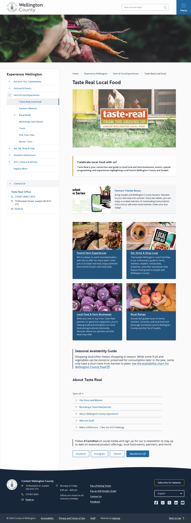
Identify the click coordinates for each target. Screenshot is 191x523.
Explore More (20, 168)
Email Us (19, 208)
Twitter (117, 453)
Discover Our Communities (27, 81)
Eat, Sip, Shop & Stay (24, 148)
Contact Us (96, 496)
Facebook (81, 453)
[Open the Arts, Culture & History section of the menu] (9, 162)
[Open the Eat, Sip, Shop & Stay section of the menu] (9, 148)
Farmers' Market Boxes (128, 190)
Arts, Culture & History (26, 161)
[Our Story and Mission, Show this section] (117, 400)
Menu (183, 10)
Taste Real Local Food (30, 101)
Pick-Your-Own (26, 135)
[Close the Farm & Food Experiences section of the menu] (9, 95)
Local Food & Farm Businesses (94, 314)
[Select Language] (169, 493)
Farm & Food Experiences (27, 95)
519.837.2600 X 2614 (25, 196)
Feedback (95, 501)
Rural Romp (25, 115)
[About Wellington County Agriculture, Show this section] (117, 413)
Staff (92, 518)
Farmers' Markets (28, 108)
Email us (30, 499)
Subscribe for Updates (169, 482)
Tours (22, 128)
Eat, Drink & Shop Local (144, 253)
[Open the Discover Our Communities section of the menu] (9, 81)
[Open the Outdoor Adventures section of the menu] (9, 155)
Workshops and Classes (31, 121)
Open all (77, 393)
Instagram (99, 453)
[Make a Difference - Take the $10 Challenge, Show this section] (117, 427)
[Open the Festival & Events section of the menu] (9, 88)
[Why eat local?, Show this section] (117, 420)
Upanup (116, 518)
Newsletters (136, 453)
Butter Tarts (25, 141)
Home (76, 73)
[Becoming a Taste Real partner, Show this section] (117, 407)
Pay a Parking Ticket (100, 485)
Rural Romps (138, 314)
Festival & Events (22, 88)
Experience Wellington (95, 73)
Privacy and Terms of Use (72, 518)
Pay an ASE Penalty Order (103, 491)
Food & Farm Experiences (91, 253)
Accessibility (47, 518)
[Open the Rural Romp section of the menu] (14, 115)
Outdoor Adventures (25, 155)
